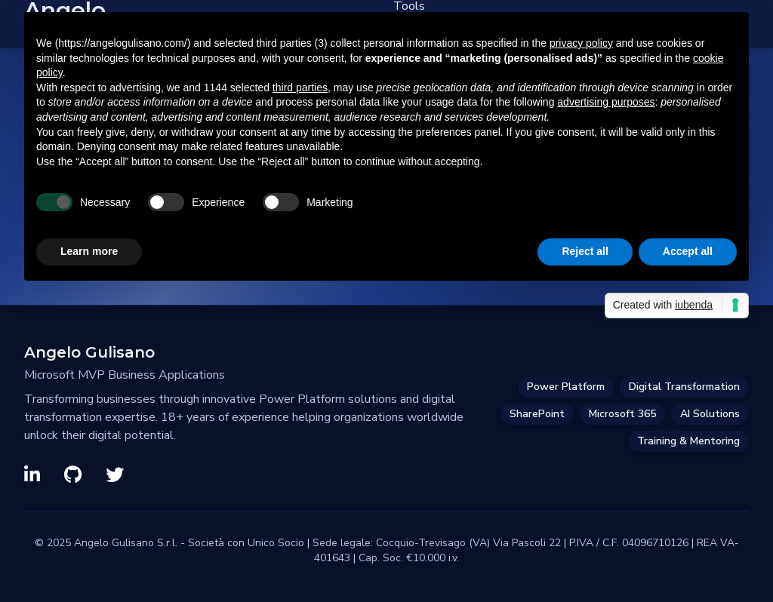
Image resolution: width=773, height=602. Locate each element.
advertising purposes (605, 102)
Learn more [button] (89, 251)
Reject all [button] (585, 251)
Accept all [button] (688, 251)
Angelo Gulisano (89, 352)
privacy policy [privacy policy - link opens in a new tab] (581, 43)
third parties (300, 87)
